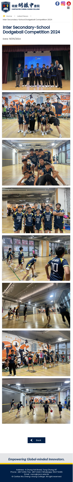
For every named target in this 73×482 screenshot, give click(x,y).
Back (38, 440)
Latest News (22, 16)
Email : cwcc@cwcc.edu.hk (36, 474)
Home (9, 16)
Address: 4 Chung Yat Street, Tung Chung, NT (36, 469)
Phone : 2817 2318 (18, 472)
